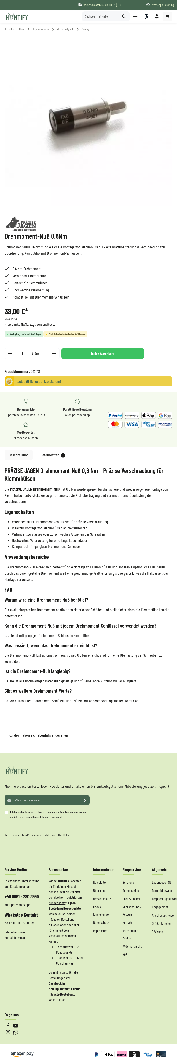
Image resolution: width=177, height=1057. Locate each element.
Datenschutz (101, 922)
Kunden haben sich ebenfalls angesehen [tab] (38, 734)
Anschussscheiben (163, 915)
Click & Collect (131, 898)
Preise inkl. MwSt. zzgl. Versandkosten (31, 324)
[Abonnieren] (85, 800)
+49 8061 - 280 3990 (22, 896)
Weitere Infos (57, 999)
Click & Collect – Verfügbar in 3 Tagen (67, 334)
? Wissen (157, 931)
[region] (88, 122)
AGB (16, 817)
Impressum (100, 930)
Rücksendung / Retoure (132, 910)
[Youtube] (15, 1027)
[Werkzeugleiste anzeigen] (146, 16)
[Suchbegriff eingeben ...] (100, 16)
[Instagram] (8, 1033)
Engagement (160, 907)
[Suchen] (124, 16)
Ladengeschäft (161, 882)
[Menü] (135, 16)
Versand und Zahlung (130, 934)
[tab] (19, 455)
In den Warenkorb (102, 353)
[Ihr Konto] (157, 16)
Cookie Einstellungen (101, 910)
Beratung (128, 882)
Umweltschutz (102, 898)
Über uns (99, 890)
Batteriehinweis (162, 890)
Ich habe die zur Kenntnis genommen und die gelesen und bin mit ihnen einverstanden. (48, 814)
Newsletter (100, 882)
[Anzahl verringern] (10, 353)
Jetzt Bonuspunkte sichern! (39, 381)
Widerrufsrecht (132, 946)
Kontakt (127, 922)
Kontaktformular (15, 937)
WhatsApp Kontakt (21, 914)
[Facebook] (8, 1027)
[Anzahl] (22, 353)
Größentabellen (162, 923)
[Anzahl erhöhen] (54, 353)
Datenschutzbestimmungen (40, 812)
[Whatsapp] (15, 1033)
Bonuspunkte (131, 890)
